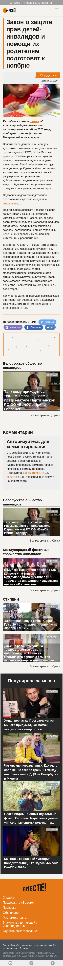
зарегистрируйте (33, 472)
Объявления (11, 912)
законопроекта (12, 203)
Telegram (47, 322)
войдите (12, 476)
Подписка (9, 907)
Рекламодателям (15, 917)
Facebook (33, 327)
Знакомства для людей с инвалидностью (20, 924)
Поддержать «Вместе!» (38, 2)
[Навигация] (57, 10)
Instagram (13, 327)
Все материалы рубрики (45, 415)
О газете (15, 2)
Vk (50, 327)
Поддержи (48, 75)
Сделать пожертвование (20, 931)
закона (34, 121)
